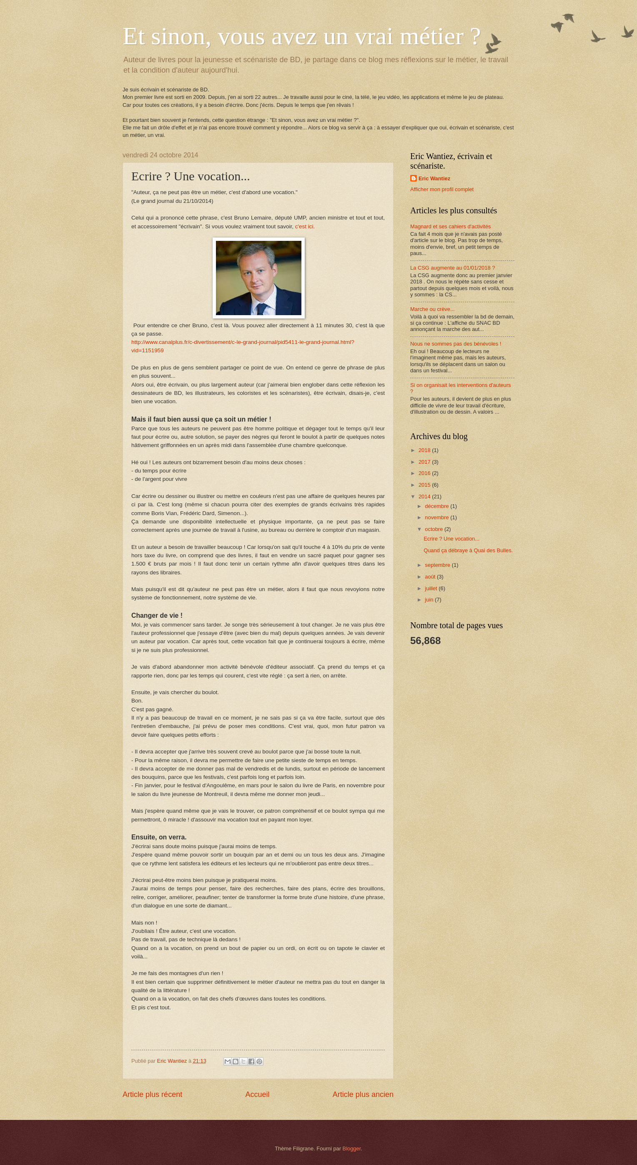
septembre (438, 565)
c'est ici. (304, 226)
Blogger (352, 1148)
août (431, 577)
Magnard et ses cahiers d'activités (450, 226)
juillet (432, 588)
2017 (425, 462)
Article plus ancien (363, 1094)
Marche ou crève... (432, 309)
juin (430, 599)
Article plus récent (152, 1094)
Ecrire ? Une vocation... (451, 539)
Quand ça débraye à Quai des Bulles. (468, 550)
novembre (437, 517)
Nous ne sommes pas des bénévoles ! (455, 344)
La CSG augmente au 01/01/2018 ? (452, 268)
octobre (434, 529)
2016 (425, 473)
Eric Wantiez (434, 178)
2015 (425, 485)
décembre (437, 506)
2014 (425, 496)
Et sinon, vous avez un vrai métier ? (302, 36)
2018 (425, 450)
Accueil (257, 1094)
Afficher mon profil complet (442, 189)
